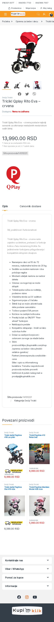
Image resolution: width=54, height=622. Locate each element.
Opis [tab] (4, 206)
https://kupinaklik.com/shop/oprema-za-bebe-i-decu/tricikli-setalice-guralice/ (29, 348)
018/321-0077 (8, 3)
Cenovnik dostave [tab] (30, 206)
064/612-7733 (25, 3)
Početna (6, 21)
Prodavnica (14, 8)
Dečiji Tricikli (7, 97)
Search (38, 14)
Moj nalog (46, 8)
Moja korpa (31, 8)
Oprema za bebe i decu (27, 21)
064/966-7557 (41, 3)
